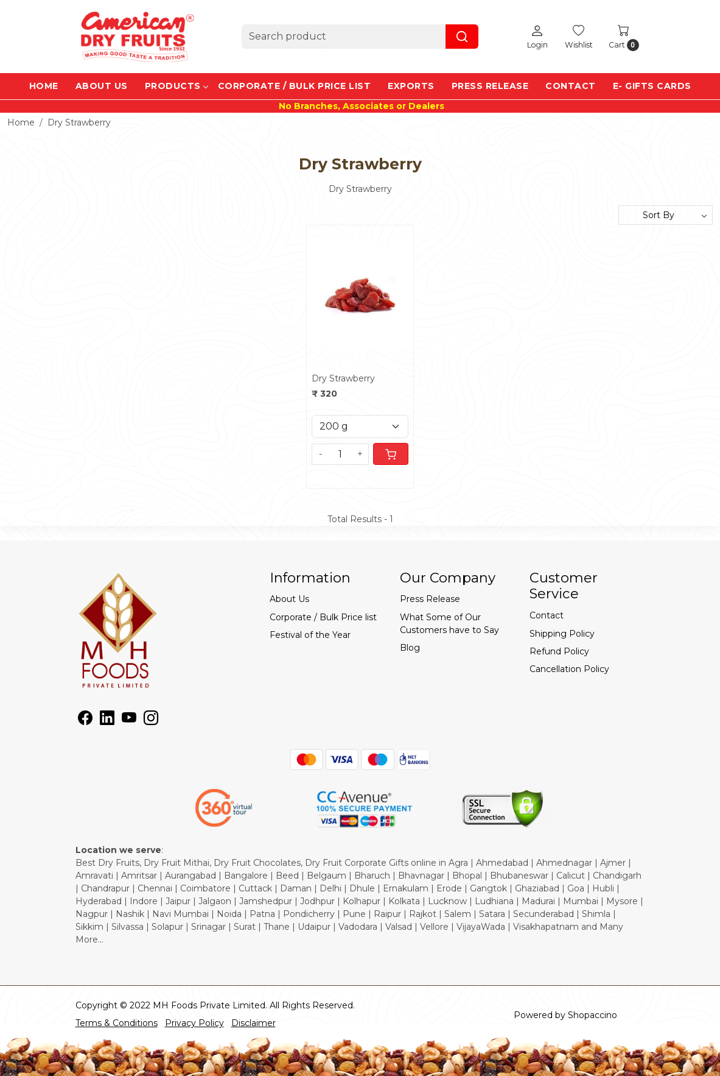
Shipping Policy (562, 633)
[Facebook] (85, 720)
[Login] (537, 37)
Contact (570, 85)
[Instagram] (151, 720)
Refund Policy (559, 651)
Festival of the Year (310, 634)
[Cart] (390, 454)
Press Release (490, 85)
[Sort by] (665, 215)
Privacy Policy (194, 1023)
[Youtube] (129, 720)
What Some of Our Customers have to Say (449, 623)
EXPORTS (411, 85)
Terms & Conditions (116, 1023)
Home (43, 85)
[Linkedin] (107, 720)
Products (176, 85)
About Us (101, 85)
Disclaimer (253, 1023)
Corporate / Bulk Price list (294, 85)
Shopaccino (592, 1015)
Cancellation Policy (569, 669)
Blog (410, 647)
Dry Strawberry (343, 378)
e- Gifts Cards (652, 85)
